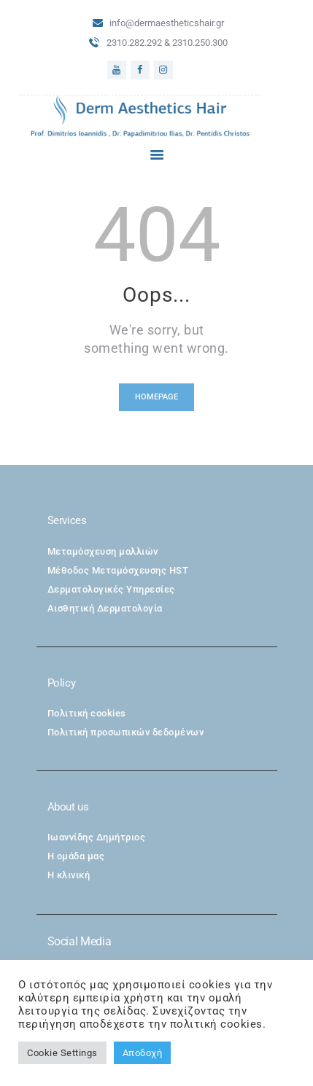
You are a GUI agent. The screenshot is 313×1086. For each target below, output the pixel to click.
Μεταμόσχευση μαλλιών (102, 551)
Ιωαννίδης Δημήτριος (96, 837)
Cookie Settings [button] (62, 1052)
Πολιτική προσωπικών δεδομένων (125, 732)
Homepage (156, 397)
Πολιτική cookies (86, 713)
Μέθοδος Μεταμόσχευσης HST (118, 570)
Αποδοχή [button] (143, 1052)
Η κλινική (68, 875)
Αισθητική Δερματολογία (105, 608)
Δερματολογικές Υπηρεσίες (111, 589)
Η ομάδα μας (76, 856)
